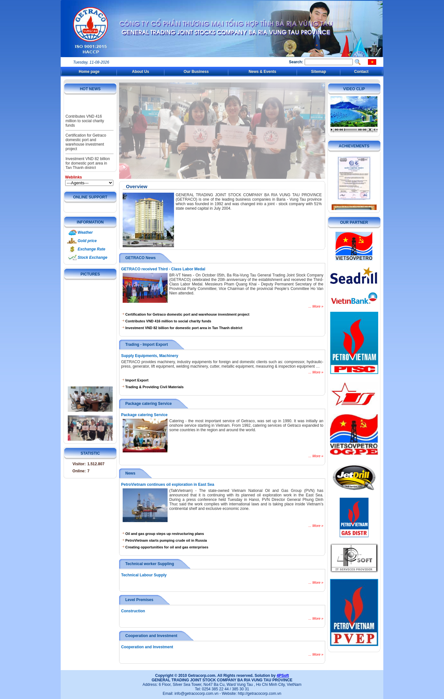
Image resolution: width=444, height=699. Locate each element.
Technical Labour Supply (144, 575)
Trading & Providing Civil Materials (153, 387)
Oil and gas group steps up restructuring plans (163, 534)
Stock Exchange (93, 257)
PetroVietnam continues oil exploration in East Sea (167, 484)
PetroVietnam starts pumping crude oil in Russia (164, 540)
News (130, 473)
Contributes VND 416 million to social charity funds (84, 128)
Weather (85, 232)
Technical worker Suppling (149, 564)
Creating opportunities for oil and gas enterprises (165, 547)
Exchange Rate (91, 249)
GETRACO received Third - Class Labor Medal (163, 269)
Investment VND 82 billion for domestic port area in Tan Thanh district (182, 328)
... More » (316, 306)
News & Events (262, 71)
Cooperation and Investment (151, 635)
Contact (361, 71)
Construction (133, 611)
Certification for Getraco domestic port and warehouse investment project (85, 150)
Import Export (135, 380)
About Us (140, 71)
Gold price (87, 241)
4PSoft (283, 675)
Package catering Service (148, 403)
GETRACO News (140, 258)
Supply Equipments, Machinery (149, 356)
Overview (136, 186)
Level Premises (139, 600)
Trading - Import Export (146, 344)
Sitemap (318, 71)
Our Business (196, 71)
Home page (89, 71)
